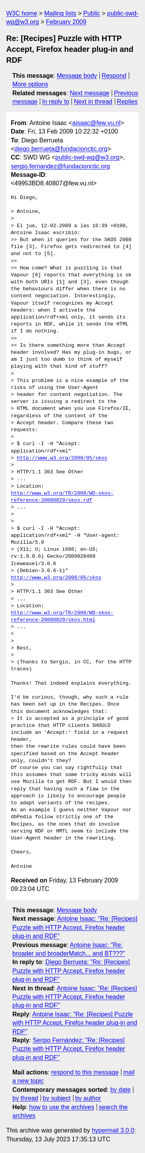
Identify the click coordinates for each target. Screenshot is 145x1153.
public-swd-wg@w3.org (87, 157)
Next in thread (93, 101)
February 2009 (66, 22)
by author (88, 1098)
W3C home (21, 13)
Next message (89, 93)
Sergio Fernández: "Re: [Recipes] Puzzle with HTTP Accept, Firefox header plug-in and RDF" (68, 1049)
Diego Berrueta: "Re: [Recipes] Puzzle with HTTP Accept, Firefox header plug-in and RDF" (71, 971)
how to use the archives (61, 1107)
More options (30, 84)
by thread (25, 1098)
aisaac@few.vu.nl (96, 123)
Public (91, 13)
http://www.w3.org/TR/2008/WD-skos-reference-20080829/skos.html (62, 617)
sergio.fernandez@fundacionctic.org (60, 166)
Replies (127, 101)
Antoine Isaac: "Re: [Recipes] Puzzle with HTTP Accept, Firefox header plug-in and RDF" (74, 927)
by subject (57, 1098)
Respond (114, 75)
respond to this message (84, 1072)
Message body (77, 75)
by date (120, 1089)
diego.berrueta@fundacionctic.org (60, 149)
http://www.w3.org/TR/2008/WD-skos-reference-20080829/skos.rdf (62, 497)
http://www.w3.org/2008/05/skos (62, 458)
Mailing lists (60, 13)
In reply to (55, 101)
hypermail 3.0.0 (113, 1130)
